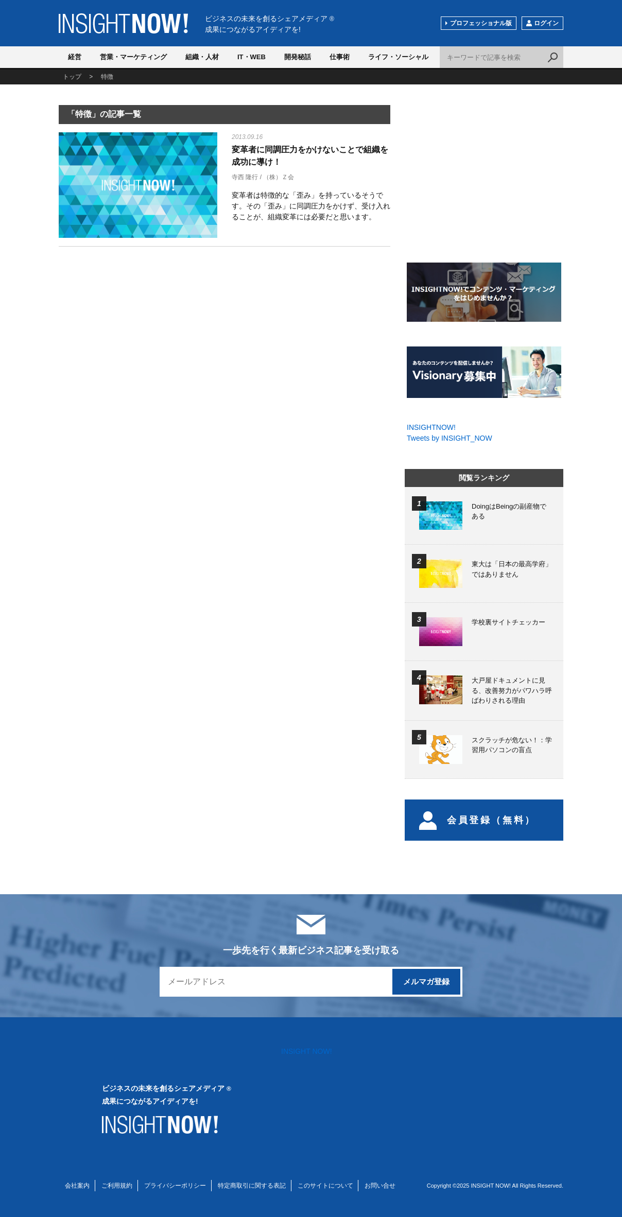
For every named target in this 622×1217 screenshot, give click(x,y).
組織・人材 (202, 57)
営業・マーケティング (133, 57)
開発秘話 (297, 57)
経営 (74, 57)
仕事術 (340, 57)
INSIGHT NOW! (123, 23)
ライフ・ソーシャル (398, 57)
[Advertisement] (138, 335)
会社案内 (77, 1185)
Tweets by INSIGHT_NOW (449, 438)
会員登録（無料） (477, 820)
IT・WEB (251, 57)
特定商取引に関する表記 (252, 1185)
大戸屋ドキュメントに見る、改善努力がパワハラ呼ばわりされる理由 (512, 690)
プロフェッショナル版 (481, 23)
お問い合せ (380, 1185)
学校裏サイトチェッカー (508, 622)
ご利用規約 (116, 1185)
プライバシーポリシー (175, 1185)
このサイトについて (325, 1185)
